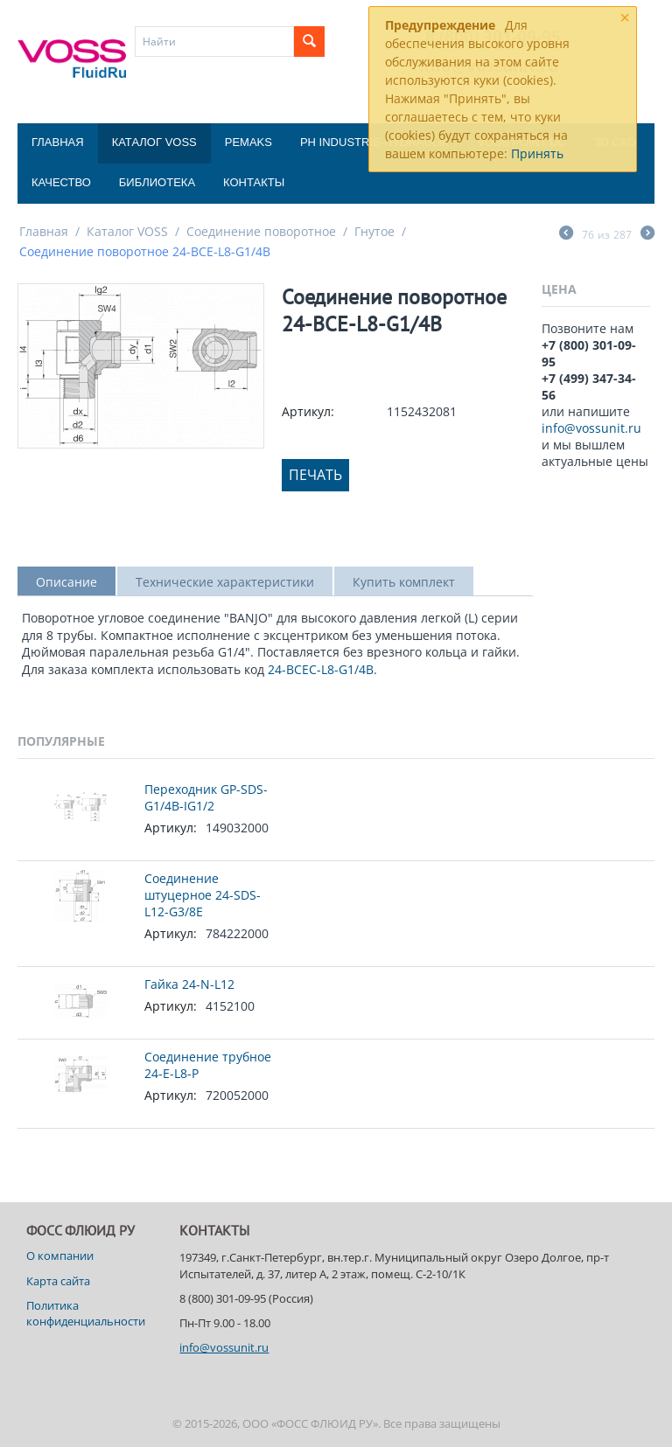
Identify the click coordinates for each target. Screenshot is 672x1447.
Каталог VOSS (154, 142)
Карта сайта (58, 1281)
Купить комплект (404, 582)
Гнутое (374, 231)
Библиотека (157, 182)
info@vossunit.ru (591, 428)
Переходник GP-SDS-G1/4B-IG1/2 (206, 797)
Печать (315, 474)
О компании (60, 1255)
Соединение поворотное (261, 231)
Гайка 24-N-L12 (189, 984)
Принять (537, 153)
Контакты (253, 182)
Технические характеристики (225, 582)
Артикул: (308, 411)
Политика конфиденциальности (85, 1313)
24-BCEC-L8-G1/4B (321, 669)
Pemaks (248, 142)
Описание (66, 582)
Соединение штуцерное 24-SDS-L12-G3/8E (202, 895)
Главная (58, 142)
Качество (61, 182)
